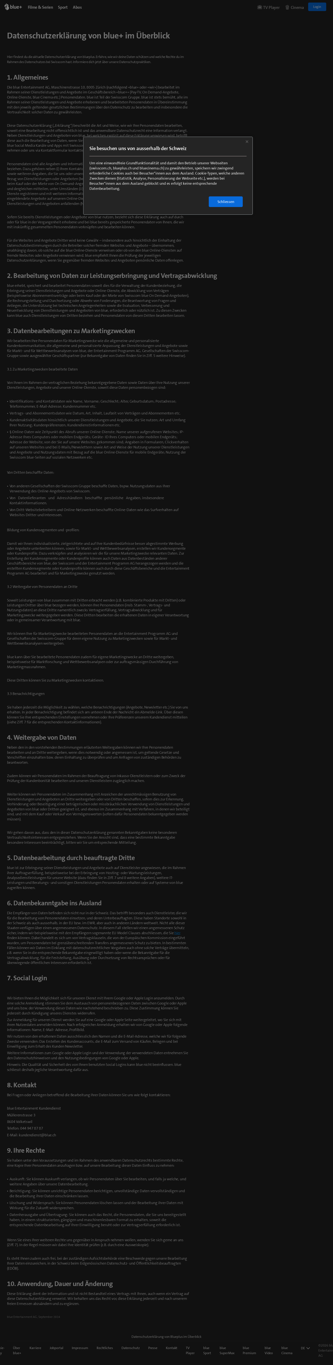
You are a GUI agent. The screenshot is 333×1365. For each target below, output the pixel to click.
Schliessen (225, 201)
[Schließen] (247, 141)
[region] (168, 176)
